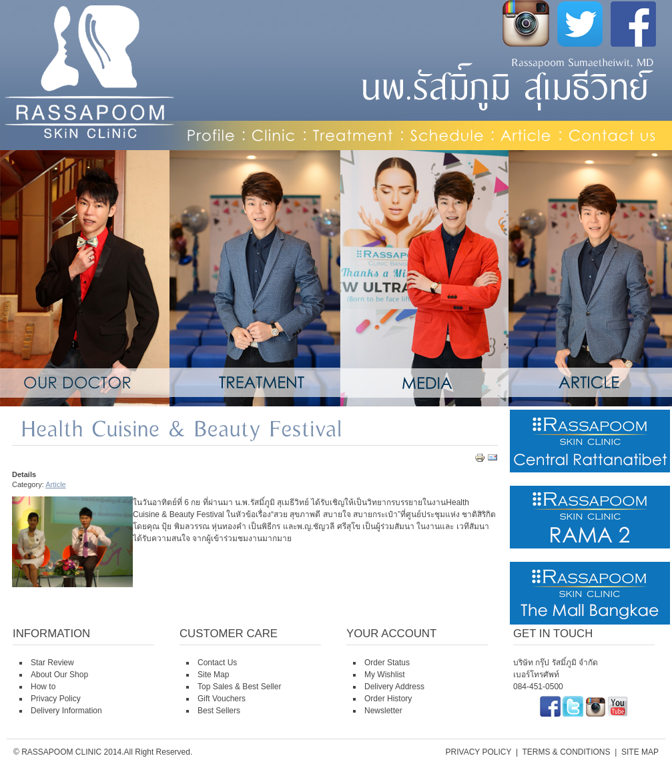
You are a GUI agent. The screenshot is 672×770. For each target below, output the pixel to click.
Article (55, 484)
